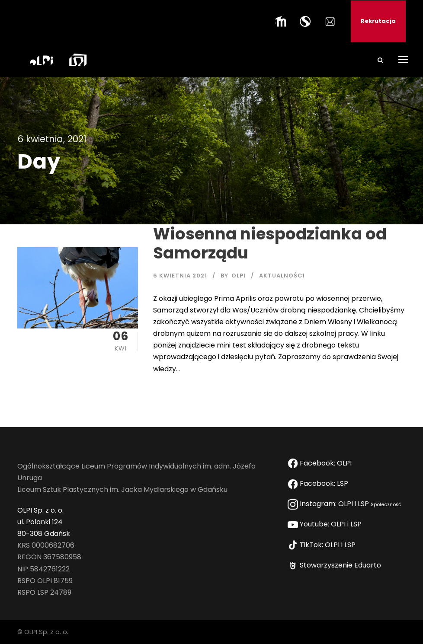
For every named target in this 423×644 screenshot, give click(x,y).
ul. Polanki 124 (40, 522)
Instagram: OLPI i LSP (344, 504)
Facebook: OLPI (320, 463)
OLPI (238, 275)
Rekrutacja (378, 21)
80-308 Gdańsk (43, 534)
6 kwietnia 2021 (180, 275)
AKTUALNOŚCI (282, 275)
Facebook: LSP (320, 483)
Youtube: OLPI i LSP (326, 524)
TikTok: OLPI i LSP (323, 545)
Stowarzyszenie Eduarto (336, 565)
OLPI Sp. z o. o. (40, 510)
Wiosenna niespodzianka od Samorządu (270, 243)
